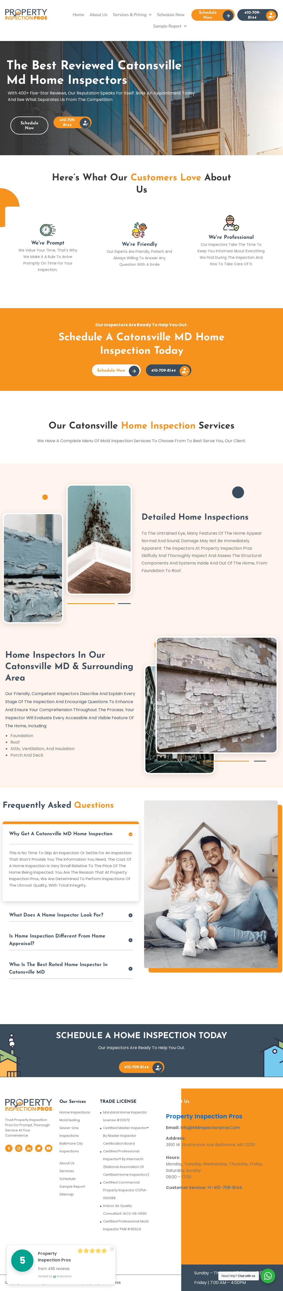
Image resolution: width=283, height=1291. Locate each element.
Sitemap (66, 1194)
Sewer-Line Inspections (69, 1131)
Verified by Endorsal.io (54, 1276)
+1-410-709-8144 (224, 1188)
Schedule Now (170, 15)
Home (78, 15)
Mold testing (69, 1120)
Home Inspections (74, 1112)
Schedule (67, 1178)
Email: (172, 1128)
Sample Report (170, 26)
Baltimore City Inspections (71, 1147)
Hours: (173, 1157)
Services (66, 1170)
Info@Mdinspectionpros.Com (210, 1128)
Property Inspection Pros (205, 1116)
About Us (98, 15)
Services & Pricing (132, 15)
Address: (175, 1138)
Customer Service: (186, 1188)
